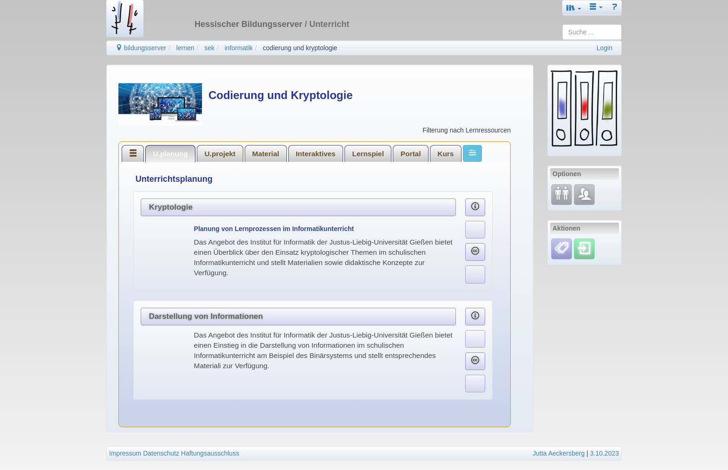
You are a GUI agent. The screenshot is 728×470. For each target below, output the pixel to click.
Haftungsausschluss (210, 453)
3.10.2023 (604, 453)
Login (604, 48)
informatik (239, 48)
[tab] (133, 153)
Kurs (445, 154)
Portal (411, 154)
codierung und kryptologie (300, 48)
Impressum (125, 453)
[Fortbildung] (561, 194)
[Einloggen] (584, 248)
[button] (574, 7)
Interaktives (316, 154)
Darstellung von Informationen (206, 316)
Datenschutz (161, 453)
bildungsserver (141, 48)
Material (265, 154)
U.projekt (220, 154)
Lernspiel (368, 154)
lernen (185, 48)
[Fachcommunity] (584, 194)
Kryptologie (171, 207)
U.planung (170, 154)
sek (209, 48)
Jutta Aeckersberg (559, 453)
